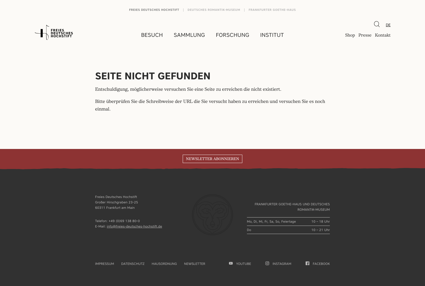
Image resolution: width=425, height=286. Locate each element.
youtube (240, 264)
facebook (318, 264)
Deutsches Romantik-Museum (214, 10)
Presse (364, 35)
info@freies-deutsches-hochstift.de (134, 226)
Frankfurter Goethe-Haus (272, 10)
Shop (350, 35)
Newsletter (194, 264)
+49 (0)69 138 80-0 (124, 221)
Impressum (104, 264)
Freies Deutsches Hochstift (154, 10)
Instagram (278, 264)
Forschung (232, 35)
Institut (272, 35)
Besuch (152, 35)
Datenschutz (132, 264)
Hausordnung (164, 264)
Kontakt (383, 35)
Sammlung (189, 35)
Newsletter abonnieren (212, 159)
